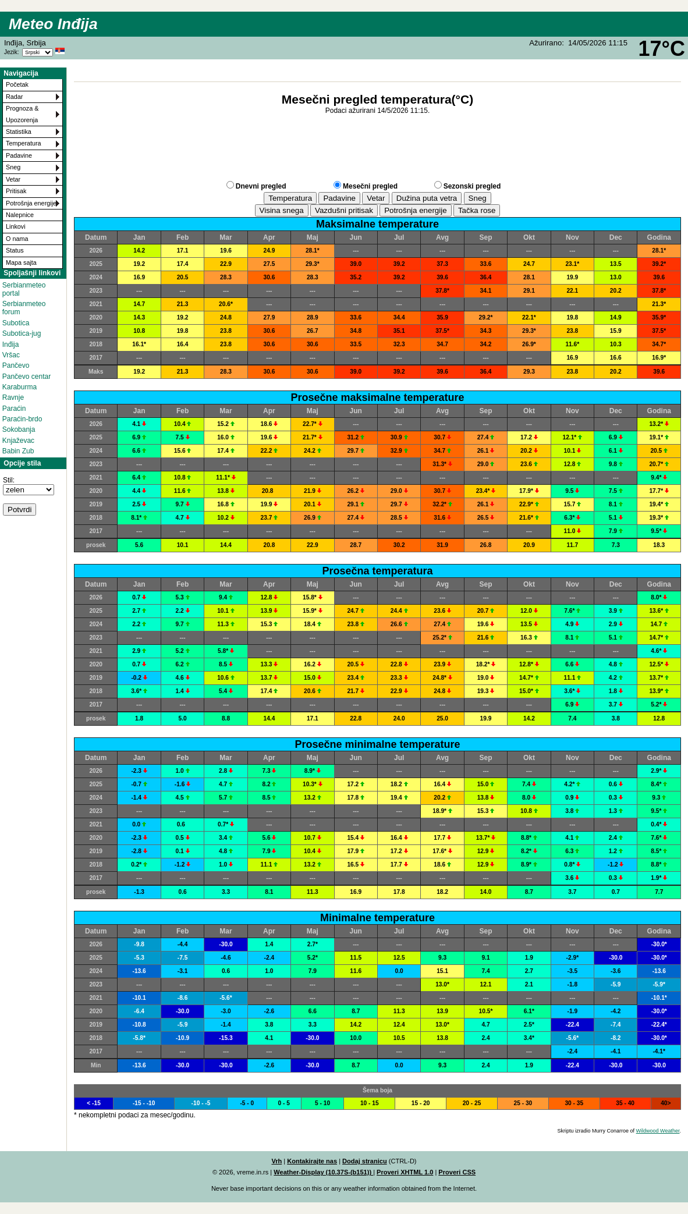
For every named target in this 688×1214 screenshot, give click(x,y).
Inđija (10, 344)
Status (15, 250)
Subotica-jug (21, 333)
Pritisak (16, 190)
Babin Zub (18, 451)
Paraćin (14, 408)
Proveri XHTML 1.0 (405, 1172)
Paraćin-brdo (22, 419)
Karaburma (19, 387)
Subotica (16, 323)
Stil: (9, 480)
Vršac (11, 355)
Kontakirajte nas (312, 1161)
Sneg (13, 167)
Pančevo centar (26, 376)
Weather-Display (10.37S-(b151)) (323, 1172)
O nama (17, 238)
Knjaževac (18, 440)
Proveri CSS (457, 1172)
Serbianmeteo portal (24, 289)
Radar (14, 96)
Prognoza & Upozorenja (22, 114)
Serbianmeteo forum (24, 308)
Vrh (276, 1161)
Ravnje (13, 397)
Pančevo (16, 365)
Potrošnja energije (31, 203)
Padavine (19, 155)
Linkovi (16, 226)
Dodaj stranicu (364, 1161)
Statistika (18, 131)
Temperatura (23, 143)
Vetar (13, 179)
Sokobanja (19, 429)
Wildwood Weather (658, 1131)
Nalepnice (20, 214)
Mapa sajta (21, 262)
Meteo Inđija (53, 24)
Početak (17, 84)
